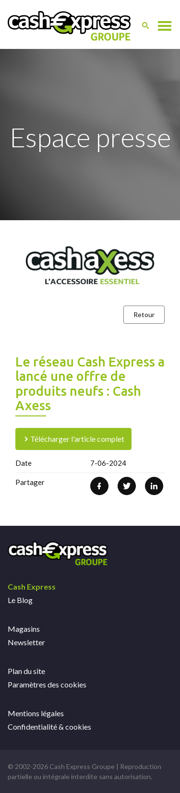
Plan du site (26, 670)
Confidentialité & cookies (49, 726)
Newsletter (26, 642)
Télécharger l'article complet (73, 438)
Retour (144, 314)
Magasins (24, 628)
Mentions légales (36, 713)
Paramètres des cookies (47, 684)
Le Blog (20, 599)
